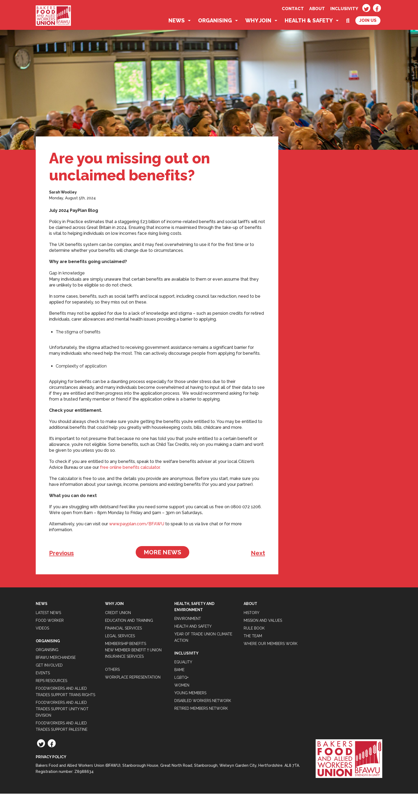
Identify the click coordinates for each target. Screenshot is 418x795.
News (176, 22)
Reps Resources (51, 682)
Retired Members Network (201, 710)
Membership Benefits (125, 645)
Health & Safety (309, 22)
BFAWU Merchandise (56, 659)
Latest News (48, 614)
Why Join (258, 22)
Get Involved (49, 666)
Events (43, 674)
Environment (187, 620)
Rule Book (254, 629)
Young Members (190, 694)
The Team (253, 637)
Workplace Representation (132, 678)
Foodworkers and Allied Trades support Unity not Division (62, 710)
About (317, 8)
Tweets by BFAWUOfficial (61, 585)
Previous (61, 554)
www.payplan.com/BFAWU (136, 525)
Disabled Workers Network (202, 702)
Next (258, 554)
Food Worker (50, 621)
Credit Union (118, 614)
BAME (179, 671)
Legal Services (120, 637)
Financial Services (123, 629)
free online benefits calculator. (130, 468)
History (251, 614)
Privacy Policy (51, 758)
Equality (183, 663)
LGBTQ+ (181, 679)
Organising (215, 22)
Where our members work (271, 645)
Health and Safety (193, 627)
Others (112, 670)
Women (181, 686)
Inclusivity (344, 8)
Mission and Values (263, 621)
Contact (293, 8)
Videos (42, 629)
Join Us (367, 21)
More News (162, 553)
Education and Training (129, 621)
